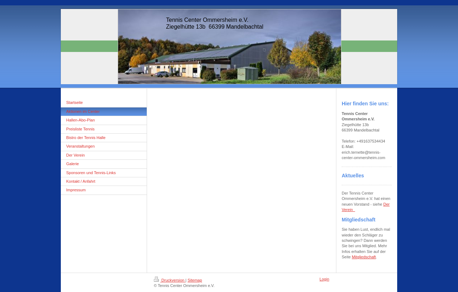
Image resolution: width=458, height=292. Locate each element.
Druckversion (169, 280)
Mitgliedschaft (364, 257)
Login (324, 279)
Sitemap (194, 280)
